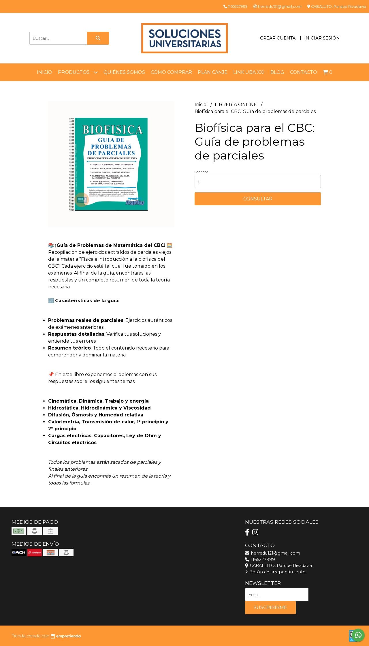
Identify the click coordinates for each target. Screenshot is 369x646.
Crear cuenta (278, 38)
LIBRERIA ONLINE (236, 104)
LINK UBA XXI (249, 72)
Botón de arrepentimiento (275, 571)
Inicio (44, 72)
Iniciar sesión (322, 38)
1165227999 (260, 559)
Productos (78, 72)
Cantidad (201, 172)
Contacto (303, 72)
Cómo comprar (171, 72)
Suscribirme (270, 607)
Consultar (257, 199)
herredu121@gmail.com (272, 553)
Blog (277, 72)
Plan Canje (212, 72)
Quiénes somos (124, 72)
